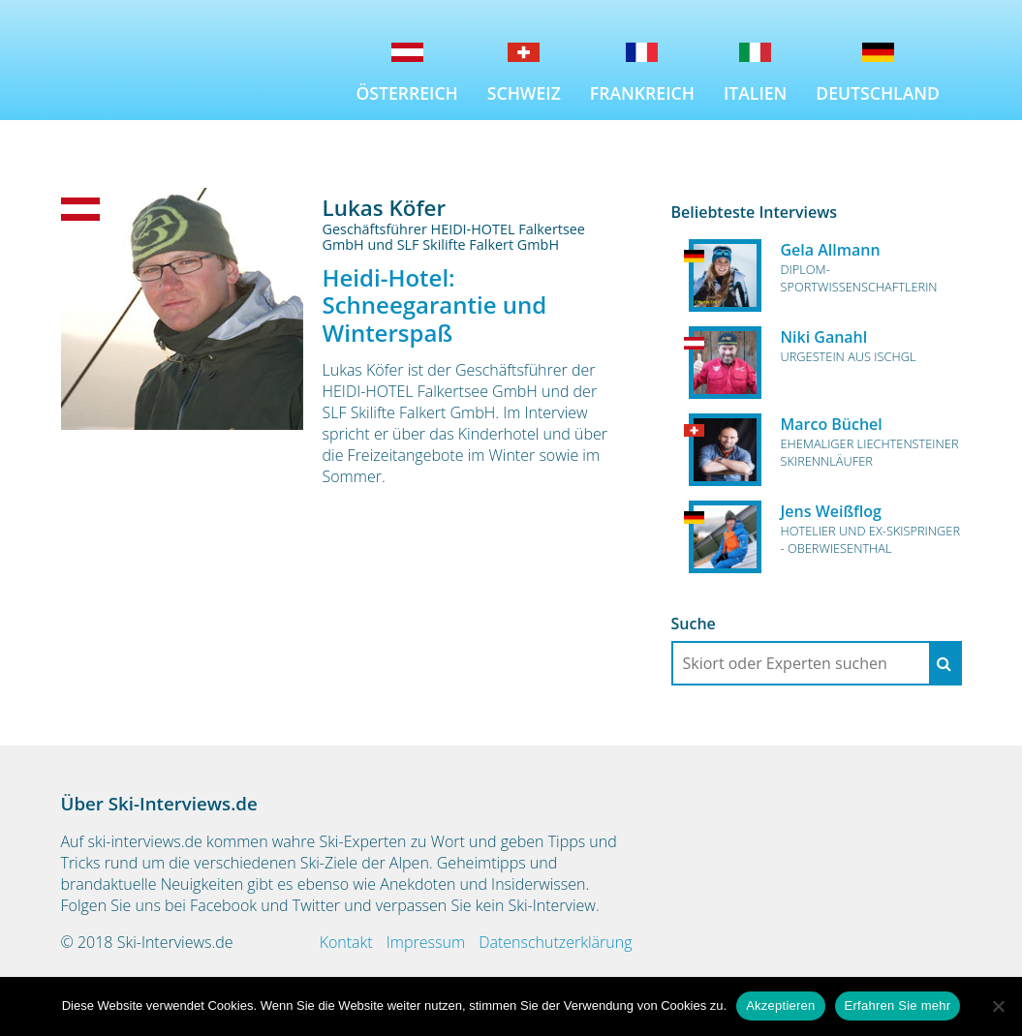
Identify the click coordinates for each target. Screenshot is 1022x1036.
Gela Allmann (831, 249)
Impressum (426, 942)
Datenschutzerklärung (555, 942)
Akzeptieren (780, 1005)
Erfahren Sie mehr (898, 1005)
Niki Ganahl (824, 337)
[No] (997, 1006)
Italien (755, 93)
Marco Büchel (832, 424)
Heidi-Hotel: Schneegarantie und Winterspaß (435, 305)
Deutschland (878, 93)
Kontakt (346, 942)
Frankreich (642, 93)
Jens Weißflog (831, 511)
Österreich (407, 93)
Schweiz (524, 93)
